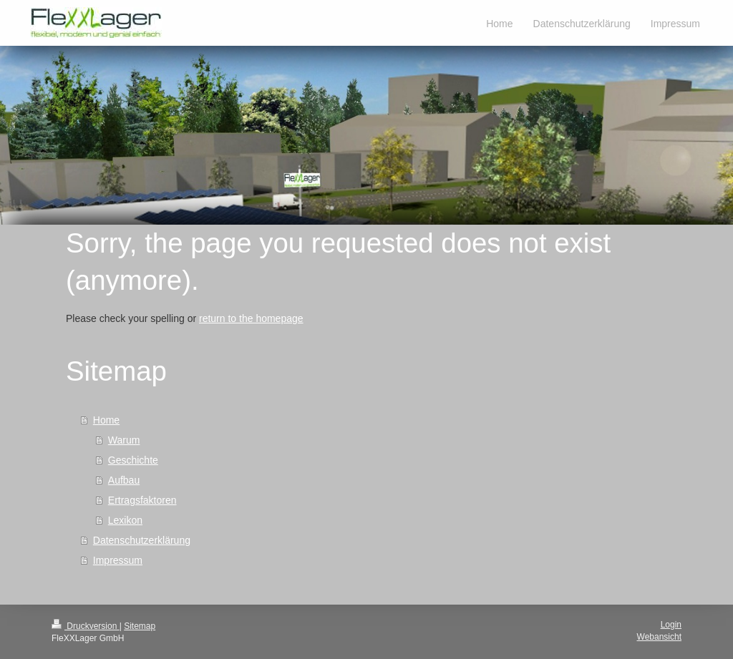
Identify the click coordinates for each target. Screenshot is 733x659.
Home (106, 420)
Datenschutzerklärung (141, 540)
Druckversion (86, 626)
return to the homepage (251, 318)
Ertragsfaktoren (142, 500)
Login (671, 625)
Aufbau (124, 480)
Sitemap (139, 626)
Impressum (117, 560)
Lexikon (125, 520)
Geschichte (133, 460)
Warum (124, 440)
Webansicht (659, 637)
